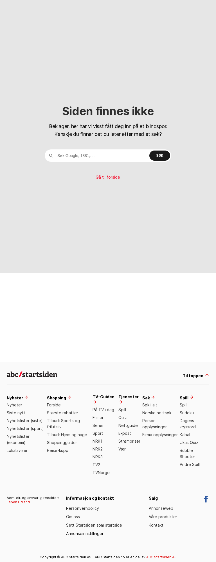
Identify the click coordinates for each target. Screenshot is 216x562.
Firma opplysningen (160, 434)
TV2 (96, 464)
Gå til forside (108, 177)
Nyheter (14, 404)
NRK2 (98, 449)
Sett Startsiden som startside (94, 525)
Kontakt (156, 525)
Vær (122, 449)
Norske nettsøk (156, 412)
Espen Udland (18, 502)
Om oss (73, 516)
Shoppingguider (62, 442)
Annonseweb (161, 508)
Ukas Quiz (189, 442)
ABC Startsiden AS (161, 557)
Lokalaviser (17, 450)
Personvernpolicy (82, 508)
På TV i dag (103, 409)
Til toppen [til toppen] (196, 375)
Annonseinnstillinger (85, 533)
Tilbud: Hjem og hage (67, 434)
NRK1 (97, 441)
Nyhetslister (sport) (25, 428)
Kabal (185, 434)
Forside (54, 404)
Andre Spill (190, 464)
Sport (98, 433)
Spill (122, 409)
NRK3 (98, 456)
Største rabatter (62, 412)
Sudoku (187, 412)
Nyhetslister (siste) (25, 420)
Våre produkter (163, 516)
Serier (98, 425)
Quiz (122, 417)
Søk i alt (149, 404)
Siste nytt (16, 412)
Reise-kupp (57, 450)
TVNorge (101, 472)
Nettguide (128, 425)
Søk (159, 155)
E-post (124, 433)
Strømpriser (129, 441)
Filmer (98, 417)
